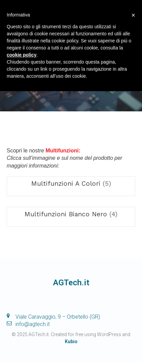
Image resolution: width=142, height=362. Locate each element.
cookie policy (22, 55)
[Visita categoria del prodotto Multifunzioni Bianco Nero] (71, 214)
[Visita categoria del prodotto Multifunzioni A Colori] (71, 183)
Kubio (71, 341)
